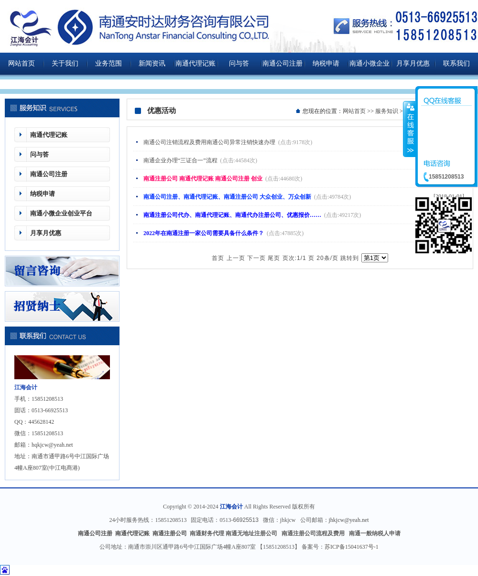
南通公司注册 (282, 63)
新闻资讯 (152, 63)
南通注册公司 (170, 533)
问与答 (239, 63)
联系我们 (456, 63)
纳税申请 (326, 63)
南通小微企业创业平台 (369, 67)
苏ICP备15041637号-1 (352, 546)
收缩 (409, 129)
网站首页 (21, 63)
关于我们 (65, 63)
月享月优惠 (413, 63)
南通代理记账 (195, 63)
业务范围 (108, 63)
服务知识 (386, 111)
